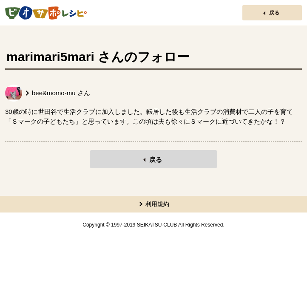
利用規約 (157, 204)
